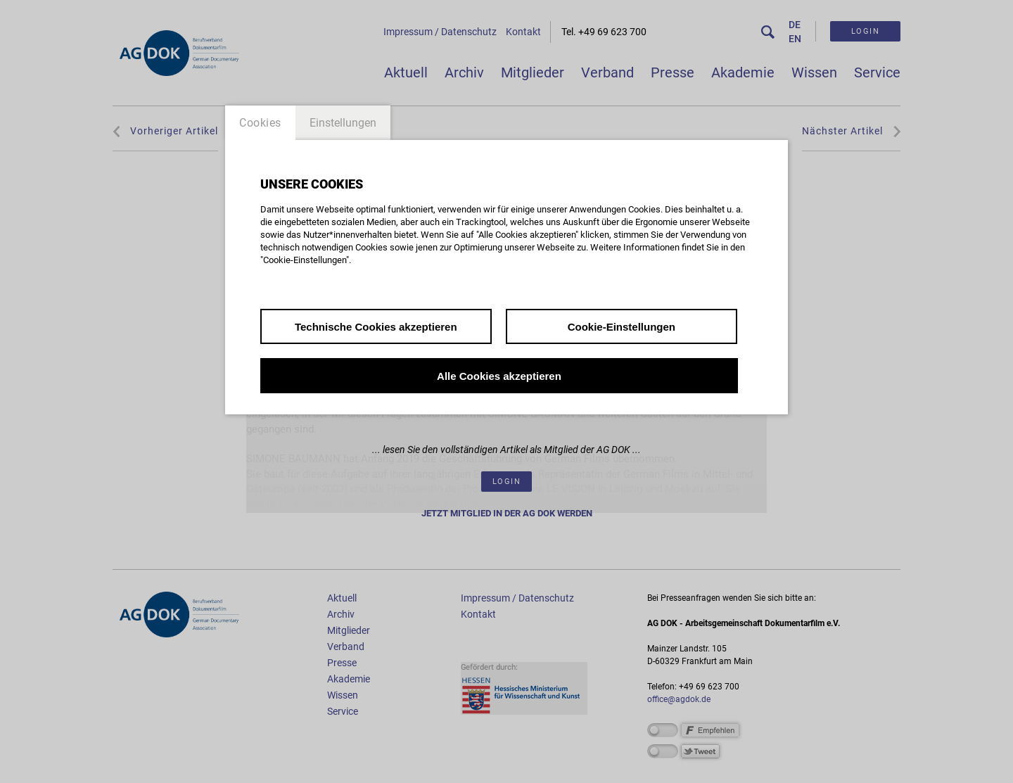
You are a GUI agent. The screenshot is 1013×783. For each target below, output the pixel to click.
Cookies (260, 122)
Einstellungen (343, 122)
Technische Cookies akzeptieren (376, 327)
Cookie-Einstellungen (621, 327)
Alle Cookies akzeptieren (499, 376)
